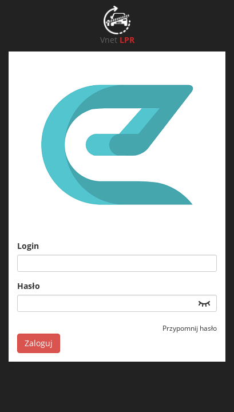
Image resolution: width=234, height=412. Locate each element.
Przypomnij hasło (189, 328)
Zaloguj (39, 343)
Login (28, 245)
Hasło (28, 285)
